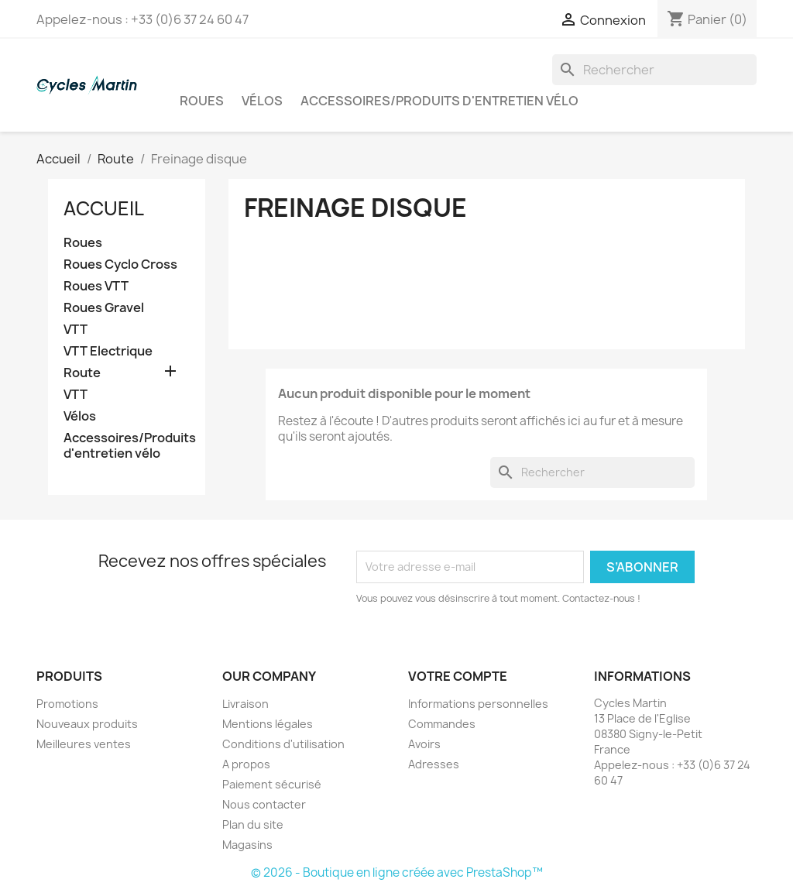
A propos (246, 764)
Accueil (104, 208)
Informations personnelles (478, 703)
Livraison (245, 703)
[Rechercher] (654, 69)
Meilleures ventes (83, 744)
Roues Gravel (104, 308)
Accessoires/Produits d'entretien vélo (439, 100)
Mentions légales (267, 723)
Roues (202, 100)
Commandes (441, 723)
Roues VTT (96, 286)
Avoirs (424, 744)
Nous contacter (264, 804)
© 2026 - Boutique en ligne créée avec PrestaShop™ (397, 872)
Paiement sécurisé (271, 784)
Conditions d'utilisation (283, 744)
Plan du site (252, 824)
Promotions (67, 703)
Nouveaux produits (87, 723)
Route (82, 373)
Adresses (433, 764)
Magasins (247, 844)
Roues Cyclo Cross (120, 264)
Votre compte (457, 676)
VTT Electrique (108, 351)
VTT (76, 329)
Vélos (262, 100)
